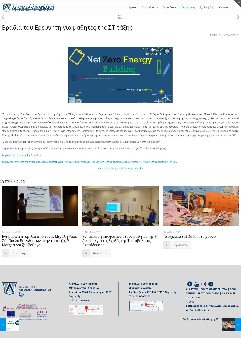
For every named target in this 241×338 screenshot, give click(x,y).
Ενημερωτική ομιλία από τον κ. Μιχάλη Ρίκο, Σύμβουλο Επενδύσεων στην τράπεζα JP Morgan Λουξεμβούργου (39, 240)
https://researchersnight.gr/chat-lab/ (21, 155)
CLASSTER (192, 289)
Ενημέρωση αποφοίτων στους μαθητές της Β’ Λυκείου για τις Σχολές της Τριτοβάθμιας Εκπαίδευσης (119, 240)
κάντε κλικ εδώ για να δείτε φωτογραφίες (120, 168)
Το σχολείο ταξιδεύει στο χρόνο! (190, 236)
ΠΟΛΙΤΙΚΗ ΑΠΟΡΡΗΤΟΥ (213, 289)
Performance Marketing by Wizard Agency (208, 319)
